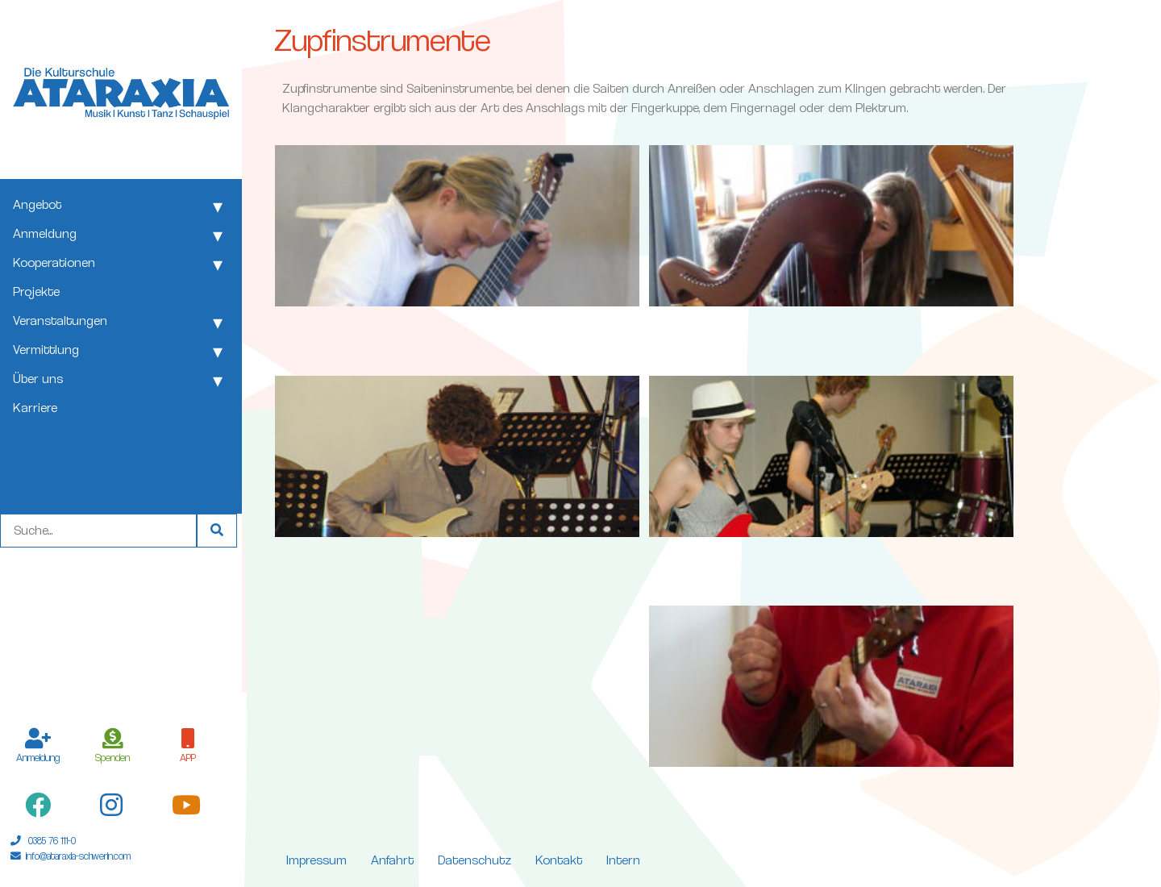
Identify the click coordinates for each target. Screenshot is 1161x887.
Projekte (36, 291)
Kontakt (558, 860)
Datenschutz (474, 860)
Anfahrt (392, 860)
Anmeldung (45, 233)
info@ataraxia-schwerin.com (78, 856)
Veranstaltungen (60, 320)
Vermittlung (46, 349)
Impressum (316, 860)
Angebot (37, 204)
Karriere (35, 407)
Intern (623, 860)
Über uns (38, 378)
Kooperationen (54, 262)
